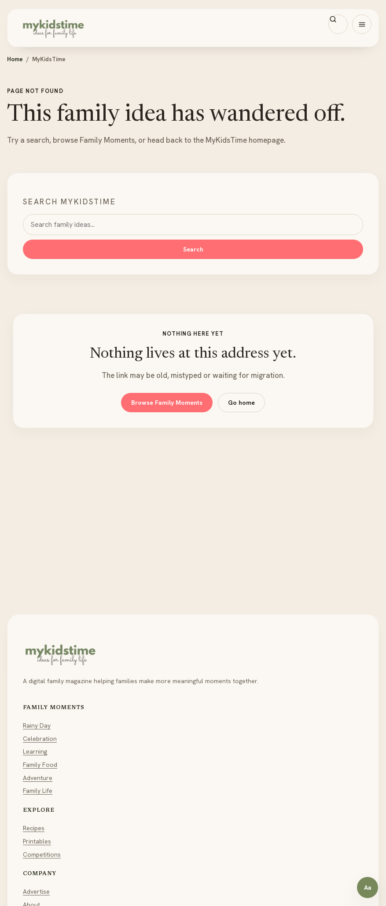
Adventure (37, 778)
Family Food (40, 765)
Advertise (36, 891)
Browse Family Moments (166, 403)
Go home (241, 403)
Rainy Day (37, 725)
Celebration (40, 739)
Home (15, 59)
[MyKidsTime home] (193, 28)
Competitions (42, 854)
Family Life (37, 791)
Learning (35, 751)
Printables (37, 841)
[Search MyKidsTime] (338, 24)
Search (193, 249)
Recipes (33, 828)
